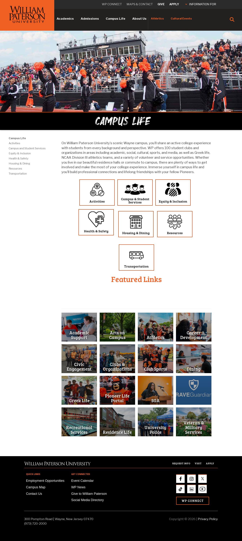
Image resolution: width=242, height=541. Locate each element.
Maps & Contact (140, 4)
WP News (78, 487)
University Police (155, 429)
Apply (174, 4)
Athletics (157, 18)
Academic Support (79, 335)
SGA (155, 400)
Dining (193, 369)
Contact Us (34, 494)
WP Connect (193, 501)
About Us (139, 18)
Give (161, 4)
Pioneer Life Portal (117, 398)
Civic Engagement (79, 366)
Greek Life (79, 400)
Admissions (90, 18)
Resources (15, 168)
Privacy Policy (208, 519)
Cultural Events (181, 18)
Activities (14, 143)
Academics (65, 18)
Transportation (18, 173)
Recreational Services (79, 429)
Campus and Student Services (27, 148)
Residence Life (117, 432)
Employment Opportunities (45, 481)
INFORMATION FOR (200, 4)
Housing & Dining (19, 163)
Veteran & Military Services (193, 427)
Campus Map (35, 487)
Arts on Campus (117, 335)
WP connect (112, 4)
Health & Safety (18, 158)
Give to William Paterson (89, 494)
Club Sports (155, 369)
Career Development (193, 335)
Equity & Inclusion (20, 153)
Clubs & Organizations (117, 366)
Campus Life (115, 18)
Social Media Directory (87, 500)
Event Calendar (82, 481)
